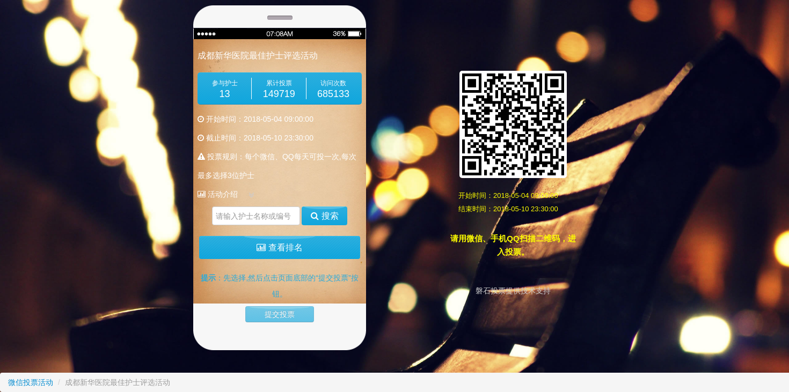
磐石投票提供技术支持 (513, 290)
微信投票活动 (30, 382)
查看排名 (279, 247)
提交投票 (280, 314)
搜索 (324, 215)
